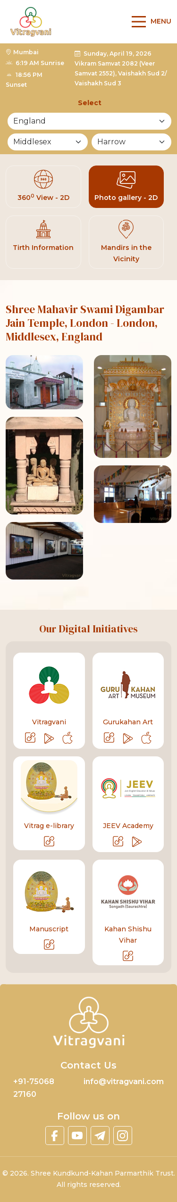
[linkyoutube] (77, 1135)
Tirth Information (43, 235)
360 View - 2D (43, 185)
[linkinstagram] (122, 1135)
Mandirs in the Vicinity (126, 241)
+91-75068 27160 (33, 1087)
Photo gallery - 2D (126, 185)
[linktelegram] (100, 1135)
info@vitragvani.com (124, 1081)
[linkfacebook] (54, 1135)
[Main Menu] (149, 21)
